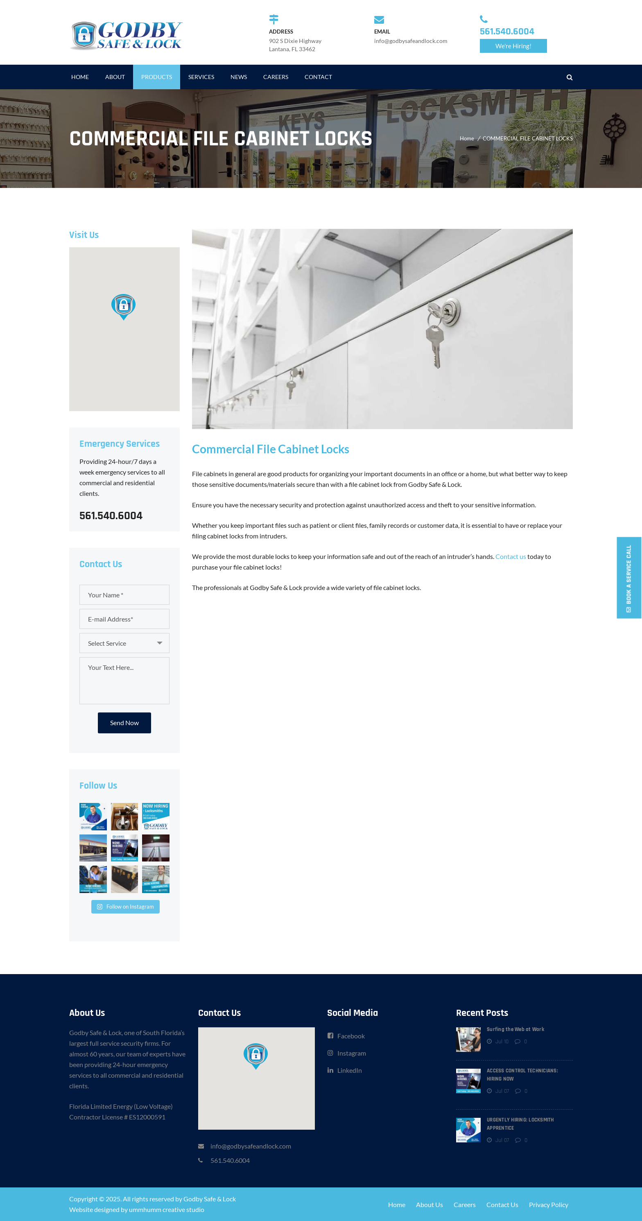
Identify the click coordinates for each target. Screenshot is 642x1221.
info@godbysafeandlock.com (250, 1146)
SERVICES (201, 76)
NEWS (239, 76)
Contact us (510, 556)
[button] (124, 306)
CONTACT (318, 76)
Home (467, 138)
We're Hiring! (513, 46)
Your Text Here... (124, 680)
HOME (80, 76)
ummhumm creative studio (166, 1209)
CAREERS (275, 76)
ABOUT (115, 76)
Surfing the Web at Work (515, 1029)
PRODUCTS (156, 76)
